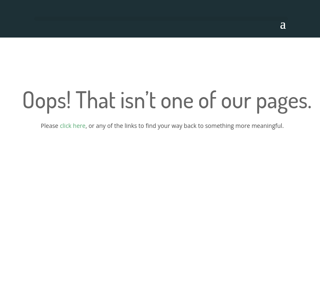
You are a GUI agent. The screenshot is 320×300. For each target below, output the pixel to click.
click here (73, 126)
